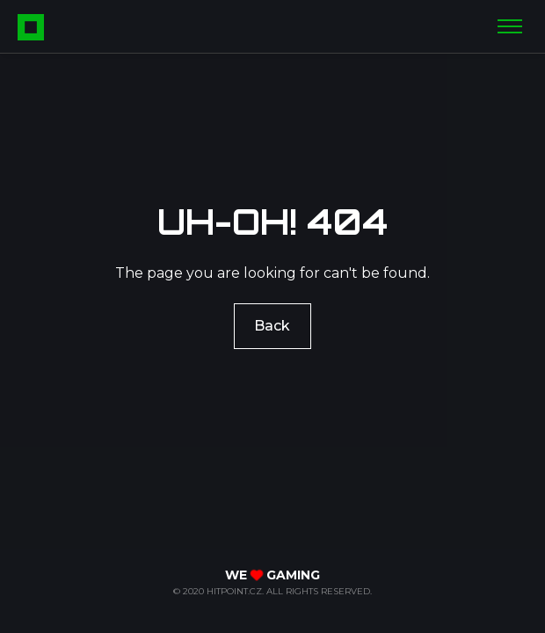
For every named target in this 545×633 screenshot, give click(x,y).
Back (273, 324)
